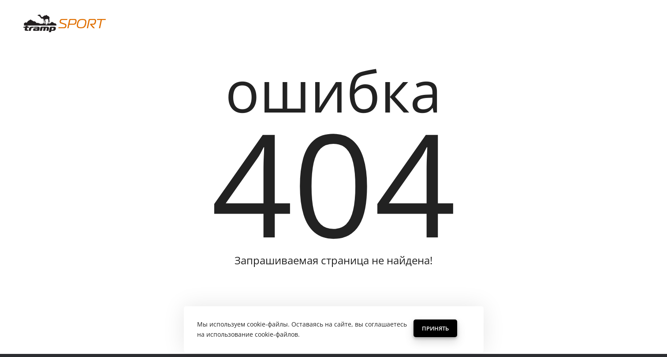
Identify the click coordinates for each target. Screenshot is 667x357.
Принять (435, 328)
